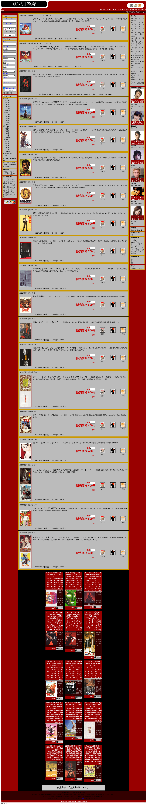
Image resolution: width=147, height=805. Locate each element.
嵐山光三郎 (71, 472)
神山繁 (108, 443)
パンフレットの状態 (9, 185)
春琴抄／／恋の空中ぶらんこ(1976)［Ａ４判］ (52, 537)
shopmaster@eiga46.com (138, 9)
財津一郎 (48, 510)
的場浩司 (81, 296)
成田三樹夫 (120, 348)
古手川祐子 (87, 540)
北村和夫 (60, 379)
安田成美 (105, 470)
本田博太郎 (100, 102)
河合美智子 (84, 508)
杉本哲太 (117, 415)
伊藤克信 (90, 379)
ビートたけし (61, 271)
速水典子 (73, 350)
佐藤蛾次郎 (51, 104)
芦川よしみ (65, 350)
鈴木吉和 (100, 508)
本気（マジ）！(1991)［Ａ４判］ (46, 322)
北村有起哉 (113, 74)
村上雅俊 (105, 379)
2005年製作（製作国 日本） (60, 771)
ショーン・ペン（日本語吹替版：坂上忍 (46, 21)
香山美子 (94, 241)
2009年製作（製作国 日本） (60, 734)
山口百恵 (83, 537)
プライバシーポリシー (9, 191)
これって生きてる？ (137, 57)
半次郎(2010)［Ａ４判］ (43, 74)
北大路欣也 (69, 104)
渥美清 (35, 417)
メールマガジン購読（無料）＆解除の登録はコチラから (9, 164)
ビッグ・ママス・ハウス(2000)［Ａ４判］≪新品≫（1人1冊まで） (54, 663)
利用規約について (8, 193)
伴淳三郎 (57, 540)
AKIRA (71, 74)
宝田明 (42, 132)
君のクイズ (135, 75)
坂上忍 (92, 74)
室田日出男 (107, 322)
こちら (82, 798)
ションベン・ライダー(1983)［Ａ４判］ (49, 508)
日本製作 (5, 112)
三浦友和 (90, 537)
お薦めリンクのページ (137, 268)
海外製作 (5, 99)
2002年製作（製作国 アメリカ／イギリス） (76, 643)
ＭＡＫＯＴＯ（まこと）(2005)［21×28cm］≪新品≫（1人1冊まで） (54, 748)
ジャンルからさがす (9, 174)
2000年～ (7, 102)
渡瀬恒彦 (57, 160)
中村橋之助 (90, 415)
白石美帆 (78, 74)
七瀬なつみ (88, 158)
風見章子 (113, 537)
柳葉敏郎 (99, 415)
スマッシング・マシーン (137, 105)
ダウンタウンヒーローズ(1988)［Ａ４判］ (50, 415)
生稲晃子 (115, 130)
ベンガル (40, 472)
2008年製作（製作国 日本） (98, 732)
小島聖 (78, 322)
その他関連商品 (7, 153)
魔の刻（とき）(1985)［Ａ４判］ (46, 443)
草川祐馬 (40, 540)
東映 (132, 259)
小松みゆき (109, 102)
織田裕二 (74, 296)
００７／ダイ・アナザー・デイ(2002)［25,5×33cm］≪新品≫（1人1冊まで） (73, 614)
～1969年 (7, 110)
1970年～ (7, 108)
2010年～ (7, 100)
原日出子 (64, 510)
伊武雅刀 (115, 443)
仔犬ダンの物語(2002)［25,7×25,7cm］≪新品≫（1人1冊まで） (92, 748)
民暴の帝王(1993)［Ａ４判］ (45, 158)
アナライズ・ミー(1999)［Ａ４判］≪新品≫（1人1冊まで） (92, 663)
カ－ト (122, 12)
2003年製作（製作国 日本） (79, 771)
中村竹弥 (105, 537)
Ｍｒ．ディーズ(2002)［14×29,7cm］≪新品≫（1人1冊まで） (92, 614)
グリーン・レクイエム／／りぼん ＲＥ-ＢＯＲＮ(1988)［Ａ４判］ (61, 377)
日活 (132, 263)
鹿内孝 (100, 241)
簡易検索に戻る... (8, 93)
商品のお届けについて (9, 183)
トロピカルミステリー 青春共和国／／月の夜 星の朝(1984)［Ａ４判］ (63, 470)
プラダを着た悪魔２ (137, 55)
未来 (133, 77)
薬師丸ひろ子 (80, 415)
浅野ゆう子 (48, 540)
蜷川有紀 (36, 379)
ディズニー (134, 240)
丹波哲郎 (78, 104)
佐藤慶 (114, 213)
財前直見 (81, 350)
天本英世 (52, 379)
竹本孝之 (113, 470)
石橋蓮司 (102, 443)
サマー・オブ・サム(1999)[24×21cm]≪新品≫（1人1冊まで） (73, 663)
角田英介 (97, 379)
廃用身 (133, 73)
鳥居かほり (101, 377)
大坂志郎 (79, 540)
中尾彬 (112, 158)
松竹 (132, 261)
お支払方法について (9, 181)
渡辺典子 (122, 130)
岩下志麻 (72, 443)
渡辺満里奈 (99, 213)
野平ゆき (75, 132)
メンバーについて (8, 189)
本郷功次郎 (57, 132)
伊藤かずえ (62, 472)
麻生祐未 (78, 213)
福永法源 (49, 132)
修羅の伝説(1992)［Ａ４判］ (45, 241)
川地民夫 (106, 158)
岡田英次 (123, 377)
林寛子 (63, 540)
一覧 (5, 155)
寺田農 (41, 510)
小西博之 (49, 350)
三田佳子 (89, 348)
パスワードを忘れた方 (9, 31)
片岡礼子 (125, 102)
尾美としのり (107, 415)
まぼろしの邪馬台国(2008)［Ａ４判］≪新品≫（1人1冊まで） (92, 704)
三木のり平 (36, 215)
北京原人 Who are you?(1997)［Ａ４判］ (50, 102)
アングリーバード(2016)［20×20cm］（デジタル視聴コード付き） (60, 47)
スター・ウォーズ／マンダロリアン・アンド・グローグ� (137, 24)
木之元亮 (115, 508)
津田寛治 (86, 74)
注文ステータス (141, 12)
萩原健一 (105, 348)
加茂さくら (41, 350)
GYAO (132, 235)
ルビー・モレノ (76, 241)
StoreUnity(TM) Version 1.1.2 (78, 801)
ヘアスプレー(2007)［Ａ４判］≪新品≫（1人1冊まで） (54, 574)
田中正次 (121, 74)
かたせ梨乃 (96, 348)
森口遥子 (107, 213)
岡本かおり (93, 443)
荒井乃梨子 (66, 132)
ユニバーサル (135, 242)
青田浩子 (48, 472)
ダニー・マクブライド (117, 19)
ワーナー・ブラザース (137, 244)
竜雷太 (57, 77)
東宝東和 (133, 254)
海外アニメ (6, 126)
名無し (133, 65)
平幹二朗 (45, 243)
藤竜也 (77, 508)
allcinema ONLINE (136, 230)
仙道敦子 (89, 296)
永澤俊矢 (99, 74)
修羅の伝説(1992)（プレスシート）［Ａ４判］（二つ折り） (57, 269)
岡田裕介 (85, 443)
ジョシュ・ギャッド (102, 19)
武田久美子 (120, 470)
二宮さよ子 (97, 158)
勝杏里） (88, 21)
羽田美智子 (112, 296)
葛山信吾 (51, 77)
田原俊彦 (70, 213)
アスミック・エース (137, 248)
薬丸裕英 (101, 130)
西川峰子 (57, 350)
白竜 (50, 243)
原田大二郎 (121, 213)
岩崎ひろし (80, 21)
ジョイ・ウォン (89, 102)
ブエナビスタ (135, 246)
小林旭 (67, 158)
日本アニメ (6, 140)
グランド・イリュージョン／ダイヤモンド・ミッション (137, 44)
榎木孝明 (65, 74)
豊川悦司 (85, 213)
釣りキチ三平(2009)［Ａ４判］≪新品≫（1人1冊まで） (73, 704)
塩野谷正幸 (44, 379)
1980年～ (7, 106)
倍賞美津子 (56, 510)
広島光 (106, 74)
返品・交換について (9, 187)
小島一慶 (37, 104)
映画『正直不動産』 (137, 71)
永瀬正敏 (92, 508)
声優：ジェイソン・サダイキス (83, 19)
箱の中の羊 (135, 59)
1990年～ (7, 104)
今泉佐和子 (81, 379)
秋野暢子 (86, 241)
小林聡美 (115, 377)
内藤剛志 (113, 241)
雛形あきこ (42, 77)
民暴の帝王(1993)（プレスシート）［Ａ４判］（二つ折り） (57, 185)
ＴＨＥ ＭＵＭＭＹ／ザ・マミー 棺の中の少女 (137, 34)
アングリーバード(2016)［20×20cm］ (48, 19)
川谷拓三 (93, 322)
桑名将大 (107, 508)
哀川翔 (84, 104)
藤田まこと (116, 322)
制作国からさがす (8, 172)
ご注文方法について (9, 179)
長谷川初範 (60, 104)
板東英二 (36, 132)
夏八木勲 (121, 241)
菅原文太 (42, 160)
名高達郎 (74, 158)
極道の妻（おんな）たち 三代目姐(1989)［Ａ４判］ (55, 348)
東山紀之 (72, 322)
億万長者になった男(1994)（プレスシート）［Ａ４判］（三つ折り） (61, 130)
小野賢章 (117, 102)
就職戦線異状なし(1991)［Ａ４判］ (47, 296)
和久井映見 (97, 296)
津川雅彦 (45, 215)
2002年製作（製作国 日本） (98, 775)
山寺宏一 (72, 21)
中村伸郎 (120, 537)
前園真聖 (64, 21)
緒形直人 (80, 102)
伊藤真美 (73, 379)
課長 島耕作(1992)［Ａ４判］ (45, 213)
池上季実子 (71, 540)
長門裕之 (60, 188)
